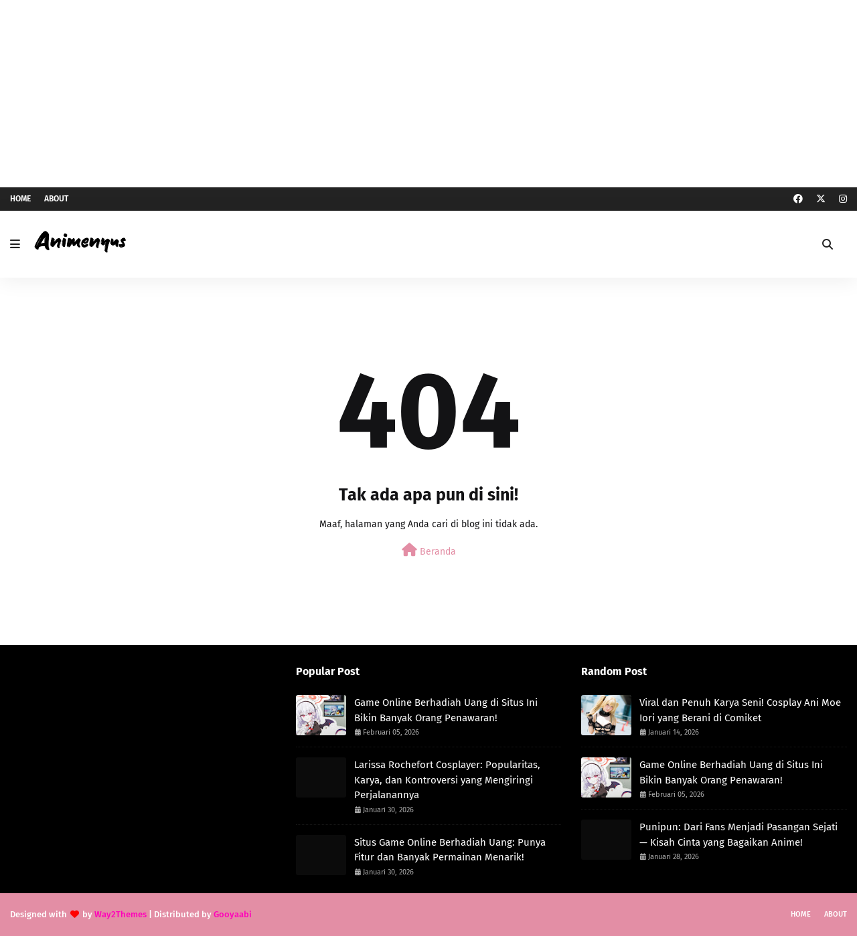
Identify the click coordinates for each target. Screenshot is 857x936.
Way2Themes (120, 914)
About (56, 198)
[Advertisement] (428, 93)
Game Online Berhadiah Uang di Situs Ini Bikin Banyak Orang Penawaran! (446, 710)
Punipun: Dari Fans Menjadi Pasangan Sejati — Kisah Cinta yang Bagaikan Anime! (738, 834)
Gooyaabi (233, 914)
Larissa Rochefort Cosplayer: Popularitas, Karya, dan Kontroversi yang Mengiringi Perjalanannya (447, 780)
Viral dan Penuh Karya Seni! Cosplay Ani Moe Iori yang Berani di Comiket (740, 710)
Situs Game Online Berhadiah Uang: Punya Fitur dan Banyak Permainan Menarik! (450, 850)
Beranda (429, 550)
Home (20, 198)
